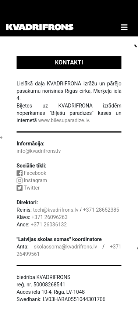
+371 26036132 (49, 224)
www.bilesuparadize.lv (63, 120)
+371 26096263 (50, 217)
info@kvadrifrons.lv (39, 151)
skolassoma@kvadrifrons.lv (65, 247)
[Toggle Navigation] (124, 18)
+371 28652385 (101, 210)
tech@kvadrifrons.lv (55, 210)
